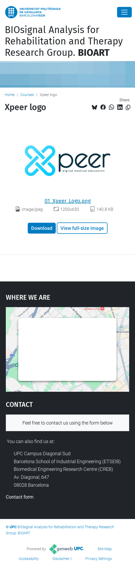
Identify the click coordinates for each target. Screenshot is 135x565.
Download (41, 228)
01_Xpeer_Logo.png (68, 201)
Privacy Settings (98, 559)
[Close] (124, 12)
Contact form (20, 497)
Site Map (104, 549)
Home (10, 95)
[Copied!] (128, 107)
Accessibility (29, 559)
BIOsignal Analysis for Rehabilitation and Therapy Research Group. (64, 41)
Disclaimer (61, 559)
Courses (27, 95)
